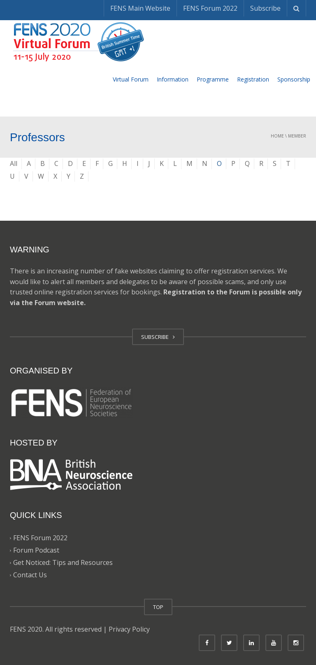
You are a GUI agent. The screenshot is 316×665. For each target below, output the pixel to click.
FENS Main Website (140, 8)
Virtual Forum (131, 79)
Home (277, 136)
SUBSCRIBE (158, 337)
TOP (158, 607)
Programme (213, 79)
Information (172, 79)
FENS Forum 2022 (210, 8)
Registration (253, 79)
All (13, 163)
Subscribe (265, 8)
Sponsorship (293, 79)
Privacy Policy (129, 629)
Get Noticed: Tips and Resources (63, 562)
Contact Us (30, 575)
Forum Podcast (36, 550)
